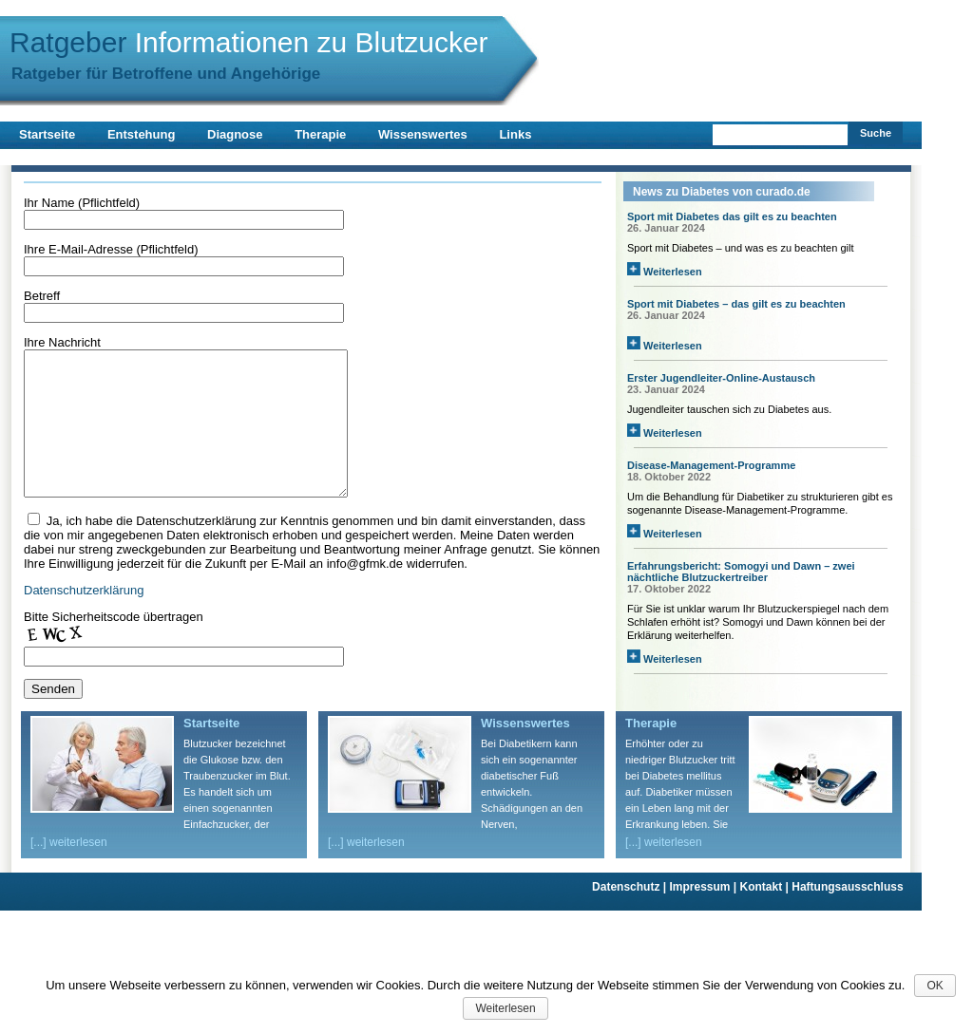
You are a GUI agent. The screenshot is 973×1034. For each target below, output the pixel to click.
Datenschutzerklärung (83, 618)
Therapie (320, 134)
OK (934, 985)
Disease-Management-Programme (711, 465)
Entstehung (141, 134)
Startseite (47, 134)
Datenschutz (630, 915)
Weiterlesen (664, 271)
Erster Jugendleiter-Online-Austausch (721, 378)
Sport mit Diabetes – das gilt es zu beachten (736, 304)
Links (515, 134)
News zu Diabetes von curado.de (722, 191)
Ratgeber (249, 42)
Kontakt (766, 915)
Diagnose (235, 134)
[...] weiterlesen (68, 870)
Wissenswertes (422, 134)
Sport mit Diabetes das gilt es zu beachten (732, 216)
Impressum (704, 915)
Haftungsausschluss (847, 915)
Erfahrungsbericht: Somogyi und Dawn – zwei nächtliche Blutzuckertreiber (741, 571)
